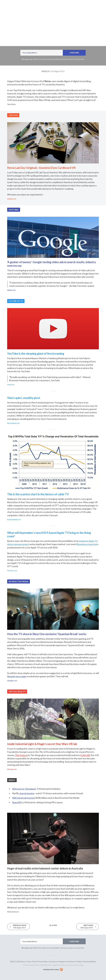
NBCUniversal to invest (23, 797)
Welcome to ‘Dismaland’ (24, 788)
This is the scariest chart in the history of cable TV (38, 494)
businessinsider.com (14, 519)
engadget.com (12, 680)
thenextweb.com (13, 912)
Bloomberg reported (86, 544)
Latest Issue (36, 7)
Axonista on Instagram (57, 962)
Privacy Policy (42, 962)
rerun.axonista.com (65, 7)
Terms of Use (31, 962)
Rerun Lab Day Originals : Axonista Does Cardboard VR (41, 167)
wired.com (10, 384)
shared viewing (26, 793)
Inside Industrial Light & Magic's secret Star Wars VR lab (42, 744)
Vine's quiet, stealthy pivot (23, 398)
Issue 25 (53, 71)
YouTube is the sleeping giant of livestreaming (35, 353)
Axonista (45, 36)
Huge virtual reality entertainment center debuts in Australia (45, 868)
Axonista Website (89, 962)
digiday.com (11, 290)
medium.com (11, 199)
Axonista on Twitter (74, 962)
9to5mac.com (12, 570)
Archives (49, 7)
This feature (21, 755)
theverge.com (12, 769)
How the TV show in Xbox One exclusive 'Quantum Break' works (46, 634)
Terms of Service (74, 965)
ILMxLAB (85, 755)
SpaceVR (16, 802)
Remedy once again (16, 676)
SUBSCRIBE (74, 53)
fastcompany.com (13, 423)
